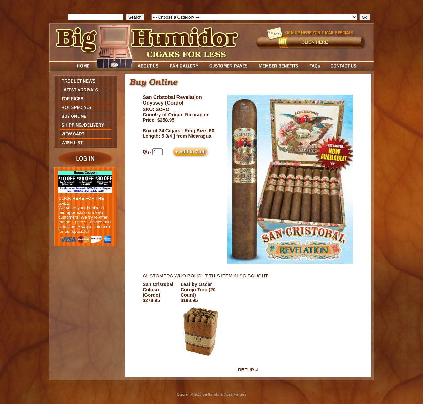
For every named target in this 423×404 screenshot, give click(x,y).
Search (60, 17)
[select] (254, 17)
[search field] (95, 17)
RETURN (248, 369)
